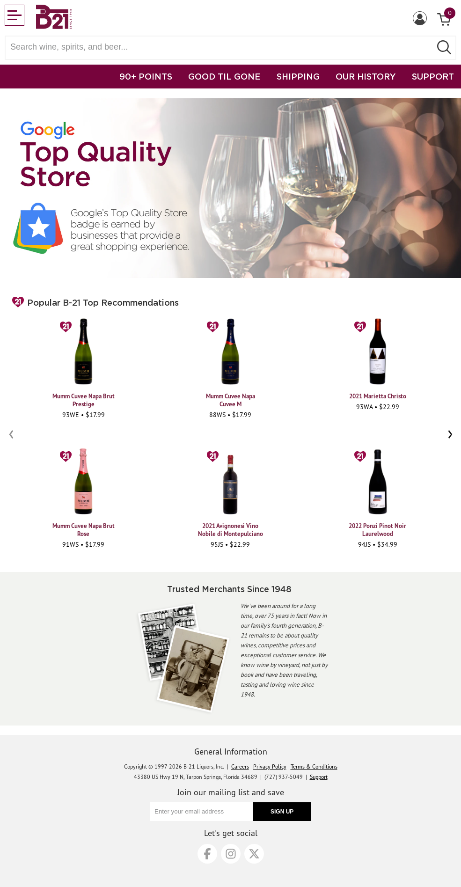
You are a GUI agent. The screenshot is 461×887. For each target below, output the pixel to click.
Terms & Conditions (314, 766)
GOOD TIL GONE (224, 76)
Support (319, 776)
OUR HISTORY (366, 76)
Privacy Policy (269, 766)
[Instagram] (231, 854)
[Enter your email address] (201, 811)
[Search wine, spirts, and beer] (221, 47)
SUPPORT (433, 76)
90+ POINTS (145, 76)
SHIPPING (298, 76)
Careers (240, 766)
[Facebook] (207, 854)
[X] (254, 854)
